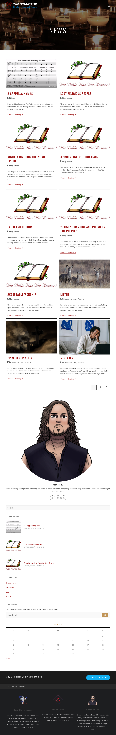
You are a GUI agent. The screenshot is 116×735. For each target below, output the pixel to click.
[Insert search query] (58, 507)
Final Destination (19, 357)
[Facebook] (52, 497)
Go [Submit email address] (104, 610)
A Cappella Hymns (20, 93)
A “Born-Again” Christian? (79, 156)
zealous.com (58, 704)
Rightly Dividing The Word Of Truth (28, 158)
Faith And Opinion (20, 227)
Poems (81, 299)
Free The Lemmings (23, 705)
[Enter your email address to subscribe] (58, 610)
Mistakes (66, 357)
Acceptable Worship (21, 294)
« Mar (8, 654)
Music (12, 98)
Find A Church (98, 672)
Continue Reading (15, 115)
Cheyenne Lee (69, 299)
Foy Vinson (67, 98)
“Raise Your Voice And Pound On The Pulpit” (82, 229)
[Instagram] (58, 497)
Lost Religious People (75, 93)
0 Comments (37, 528)
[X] (63, 497)
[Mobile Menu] (109, 6)
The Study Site (64, 732)
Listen (64, 294)
